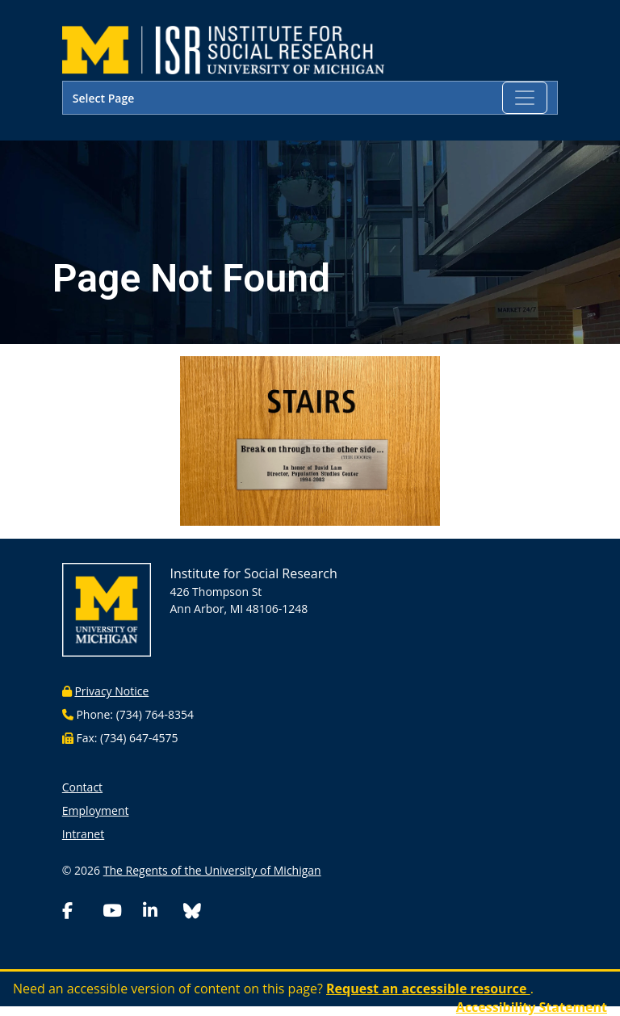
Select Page (103, 98)
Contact (82, 787)
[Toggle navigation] (524, 98)
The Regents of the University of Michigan (212, 870)
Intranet (83, 834)
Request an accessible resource (428, 988)
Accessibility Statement (531, 1007)
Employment (95, 810)
